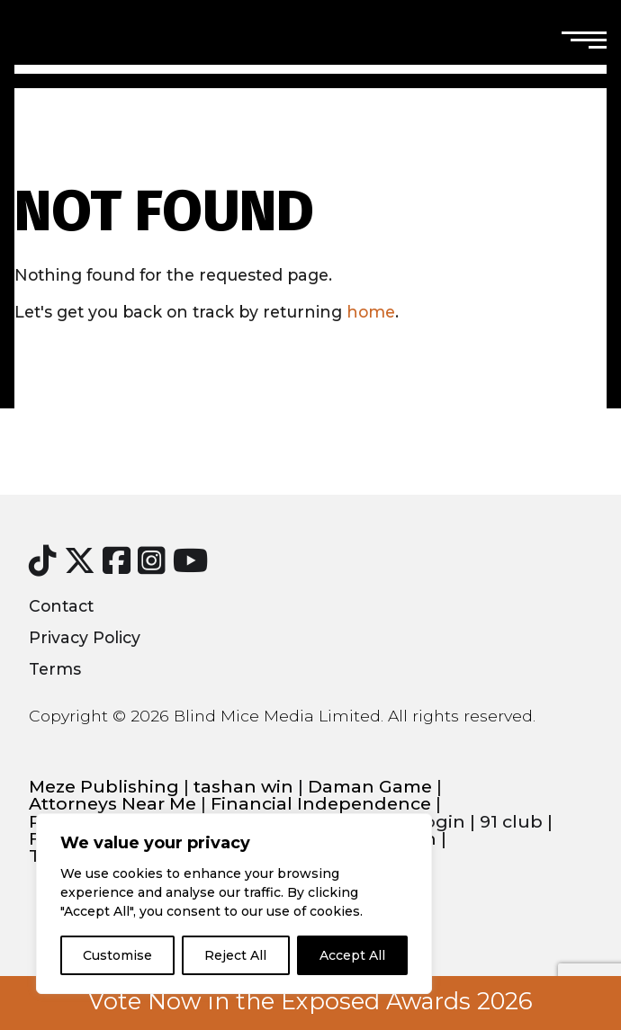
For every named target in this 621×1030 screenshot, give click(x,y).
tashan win (243, 786)
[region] (234, 903)
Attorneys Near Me (112, 803)
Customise (117, 955)
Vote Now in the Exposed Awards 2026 (310, 1001)
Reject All (235, 955)
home (370, 311)
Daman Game (370, 786)
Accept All (352, 955)
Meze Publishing (104, 786)
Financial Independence (321, 803)
